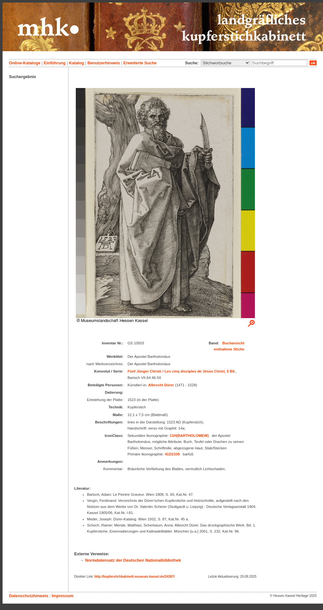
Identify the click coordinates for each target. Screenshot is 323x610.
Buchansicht (233, 343)
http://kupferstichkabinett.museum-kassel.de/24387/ (134, 576)
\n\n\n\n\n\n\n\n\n (225, 63)
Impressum (62, 595)
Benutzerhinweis (103, 62)
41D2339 (172, 454)
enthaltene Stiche (229, 349)
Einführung (55, 62)
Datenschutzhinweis (28, 595)
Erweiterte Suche (140, 62)
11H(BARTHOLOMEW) (189, 435)
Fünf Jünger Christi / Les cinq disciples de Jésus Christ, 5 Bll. (182, 371)
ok (313, 62)
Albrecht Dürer (161, 385)
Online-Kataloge (24, 62)
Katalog (76, 62)
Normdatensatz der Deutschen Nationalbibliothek (133, 560)
